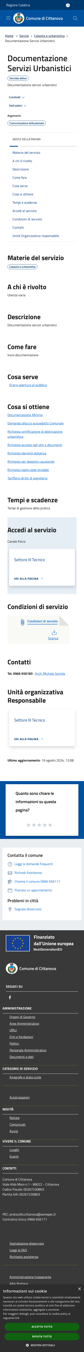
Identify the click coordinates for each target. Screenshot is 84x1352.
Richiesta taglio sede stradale (28, 469)
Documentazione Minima (25, 414)
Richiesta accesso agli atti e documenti (34, 444)
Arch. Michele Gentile (50, 673)
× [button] (79, 1289)
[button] (42, 1345)
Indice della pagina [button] (26, 139)
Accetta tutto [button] (42, 1326)
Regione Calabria (18, 4)
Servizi (24, 35)
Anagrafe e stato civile (25, 1077)
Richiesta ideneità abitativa (26, 453)
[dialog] (42, 1318)
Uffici (13, 1030)
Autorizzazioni (20, 1097)
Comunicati (18, 1124)
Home (9, 35)
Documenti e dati (22, 1056)
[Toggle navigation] (8, 17)
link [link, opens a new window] (17, 1318)
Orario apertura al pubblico (28, 384)
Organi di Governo (22, 1016)
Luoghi (14, 1149)
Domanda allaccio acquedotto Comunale (35, 423)
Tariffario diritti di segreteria (27, 478)
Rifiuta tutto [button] (42, 1336)
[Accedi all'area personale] (68, 5)
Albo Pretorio (19, 1283)
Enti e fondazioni (21, 1036)
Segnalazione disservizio (27, 1243)
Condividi (17, 97)
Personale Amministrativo (28, 1050)
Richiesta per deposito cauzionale (30, 461)
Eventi (14, 1156)
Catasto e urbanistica (49, 35)
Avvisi (14, 1131)
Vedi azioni (18, 105)
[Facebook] (10, 997)
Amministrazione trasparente (30, 1276)
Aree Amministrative (24, 1023)
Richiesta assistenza (24, 1256)
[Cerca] (75, 18)
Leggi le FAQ (18, 1250)
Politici (14, 1043)
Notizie (15, 1117)
